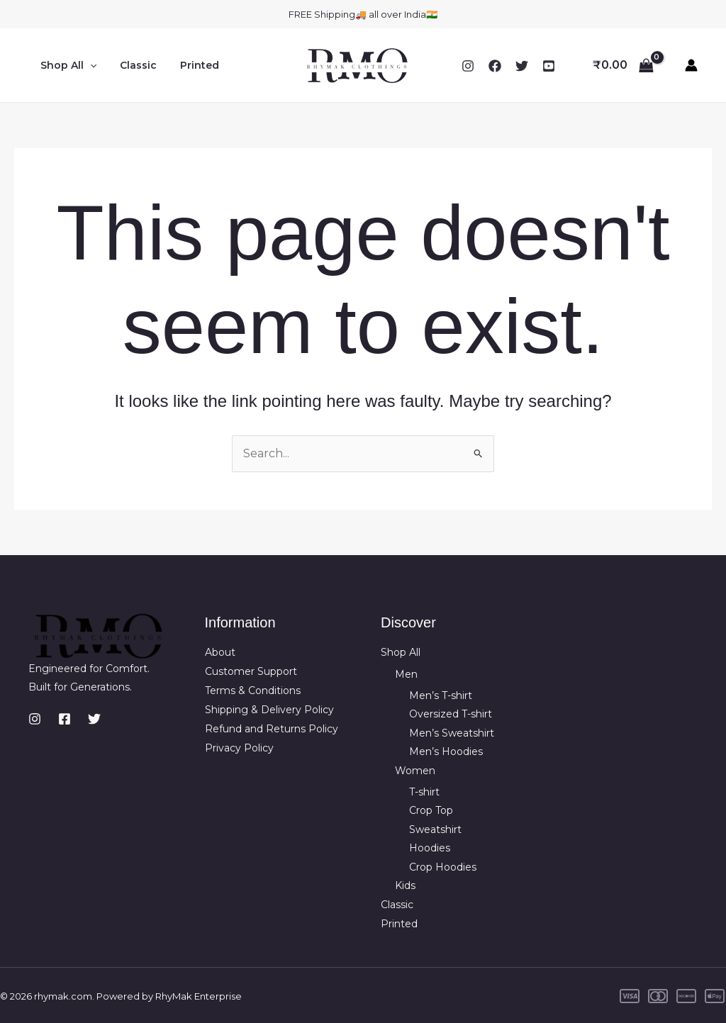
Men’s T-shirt (440, 694)
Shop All (66, 65)
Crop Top (431, 809)
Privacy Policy (239, 746)
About (220, 653)
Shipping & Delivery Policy (269, 709)
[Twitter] (521, 66)
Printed (190, 65)
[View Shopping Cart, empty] (622, 65)
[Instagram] (468, 66)
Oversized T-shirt (450, 714)
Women (415, 770)
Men (406, 674)
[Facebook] (494, 66)
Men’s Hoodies (446, 751)
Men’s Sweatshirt (451, 732)
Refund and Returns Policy (271, 727)
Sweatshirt (435, 828)
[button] (88, 65)
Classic (132, 65)
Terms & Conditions (253, 689)
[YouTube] (548, 66)
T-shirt (424, 791)
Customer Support (251, 671)
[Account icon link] (691, 65)
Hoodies (429, 847)
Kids (405, 884)
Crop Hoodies (442, 865)
